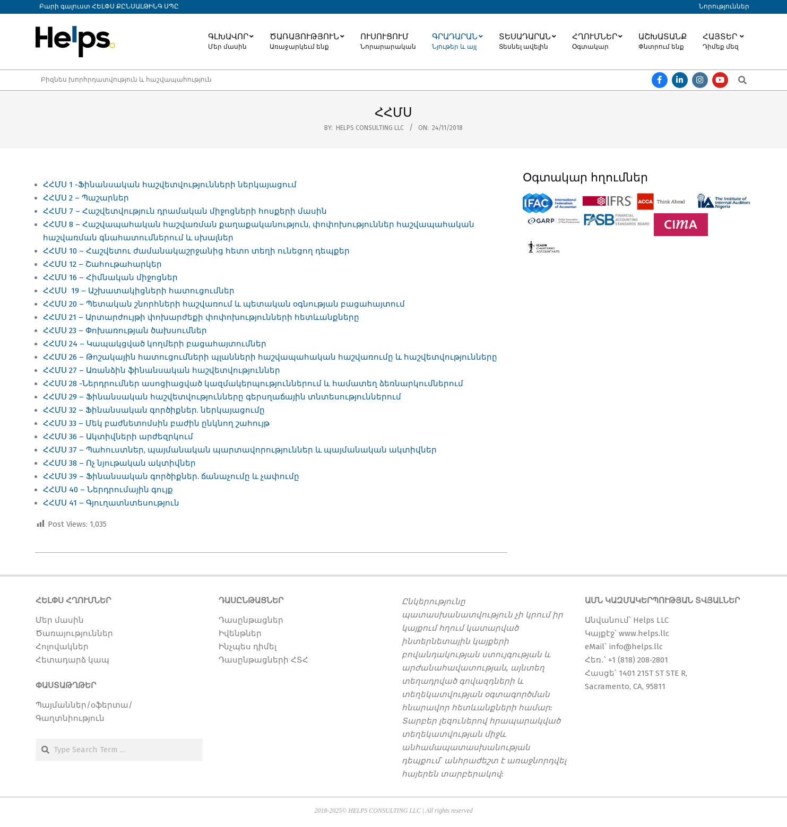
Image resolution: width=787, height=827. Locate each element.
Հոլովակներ (62, 646)
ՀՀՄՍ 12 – (64, 264)
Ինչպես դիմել (247, 646)
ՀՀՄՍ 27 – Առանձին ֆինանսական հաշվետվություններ (161, 370)
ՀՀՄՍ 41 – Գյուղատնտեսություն (111, 503)
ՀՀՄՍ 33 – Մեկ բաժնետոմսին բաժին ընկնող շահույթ (156, 423)
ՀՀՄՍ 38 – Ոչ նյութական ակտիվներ (119, 463)
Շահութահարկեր (124, 264)
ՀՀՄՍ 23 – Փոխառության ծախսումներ (125, 330)
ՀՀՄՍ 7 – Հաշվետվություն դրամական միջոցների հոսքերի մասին (185, 211)
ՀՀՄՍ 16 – (64, 277)
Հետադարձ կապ (72, 660)
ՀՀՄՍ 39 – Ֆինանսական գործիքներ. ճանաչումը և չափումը (171, 476)
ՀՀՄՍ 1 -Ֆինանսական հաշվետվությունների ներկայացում (170, 184)
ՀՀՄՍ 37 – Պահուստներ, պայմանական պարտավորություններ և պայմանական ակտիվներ (240, 450)
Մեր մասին (60, 620)
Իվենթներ (240, 633)
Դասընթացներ (251, 620)
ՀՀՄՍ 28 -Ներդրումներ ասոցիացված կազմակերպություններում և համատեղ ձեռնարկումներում (253, 383)
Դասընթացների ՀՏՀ (263, 660)
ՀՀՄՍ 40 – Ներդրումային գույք (108, 489)
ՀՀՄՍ (56, 251)
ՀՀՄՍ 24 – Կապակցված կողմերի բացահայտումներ (154, 344)
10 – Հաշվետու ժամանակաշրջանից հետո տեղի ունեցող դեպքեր (209, 251)
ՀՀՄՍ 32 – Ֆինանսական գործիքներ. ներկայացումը (154, 410)
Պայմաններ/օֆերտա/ (84, 705)
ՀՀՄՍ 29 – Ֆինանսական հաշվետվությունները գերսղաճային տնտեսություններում (222, 397)
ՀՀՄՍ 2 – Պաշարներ (86, 198)
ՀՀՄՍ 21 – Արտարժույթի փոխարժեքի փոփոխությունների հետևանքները (201, 317)
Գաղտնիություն (70, 718)
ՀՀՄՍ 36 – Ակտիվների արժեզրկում (118, 436)
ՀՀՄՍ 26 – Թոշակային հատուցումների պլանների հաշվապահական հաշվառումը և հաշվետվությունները (270, 357)
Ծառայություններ (74, 633)
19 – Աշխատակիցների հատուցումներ (152, 290)
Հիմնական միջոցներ (132, 277)
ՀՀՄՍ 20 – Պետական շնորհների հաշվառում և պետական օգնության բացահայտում (224, 304)
